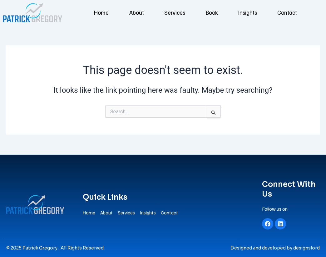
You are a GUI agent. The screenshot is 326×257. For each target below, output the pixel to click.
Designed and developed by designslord (275, 248)
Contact (298, 12)
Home (91, 12)
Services (172, 12)
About (130, 12)
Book (214, 12)
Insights (254, 12)
